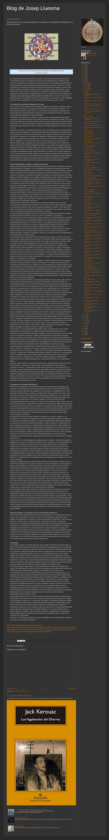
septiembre (86, 88)
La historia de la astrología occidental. (92, 125)
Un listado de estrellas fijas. (21, 818)
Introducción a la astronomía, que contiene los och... (91, 311)
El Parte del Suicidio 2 (89, 134)
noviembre (86, 84)
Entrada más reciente (12, 688)
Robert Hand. (87, 277)
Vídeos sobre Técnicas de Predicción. (92, 275)
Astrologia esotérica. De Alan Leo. (91, 104)
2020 (84, 77)
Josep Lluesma (92, 53)
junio (85, 313)
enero (85, 323)
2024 (84, 69)
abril (85, 317)
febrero (85, 321)
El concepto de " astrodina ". (90, 151)
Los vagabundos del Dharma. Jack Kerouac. (19, 695)
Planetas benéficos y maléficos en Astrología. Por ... (91, 160)
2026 (84, 65)
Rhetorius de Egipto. (88, 130)
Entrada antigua (72, 688)
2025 (84, 67)
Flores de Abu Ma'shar (89, 261)
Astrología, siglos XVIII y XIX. (90, 230)
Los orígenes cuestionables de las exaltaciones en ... (91, 119)
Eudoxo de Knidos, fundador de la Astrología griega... (91, 267)
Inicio (42, 688)
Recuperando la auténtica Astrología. (92, 213)
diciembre (86, 82)
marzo (85, 319)
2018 (84, 81)
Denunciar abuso (86, 338)
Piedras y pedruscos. (88, 171)
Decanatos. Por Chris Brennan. (91, 123)
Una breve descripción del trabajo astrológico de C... (91, 282)
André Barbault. (87, 201)
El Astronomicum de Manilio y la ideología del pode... (91, 146)
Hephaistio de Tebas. (88, 149)
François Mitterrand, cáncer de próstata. (93, 169)
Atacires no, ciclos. (19, 826)
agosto (85, 90)
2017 (84, 326)
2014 (84, 332)
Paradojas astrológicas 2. (89, 189)
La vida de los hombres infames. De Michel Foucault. (92, 207)
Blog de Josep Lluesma (33, 8)
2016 (84, 328)
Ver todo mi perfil (91, 55)
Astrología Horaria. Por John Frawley (92, 138)
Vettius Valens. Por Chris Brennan (91, 270)
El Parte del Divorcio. (88, 140)
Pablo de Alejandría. (88, 132)
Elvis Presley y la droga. (89, 165)
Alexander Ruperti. (88, 199)
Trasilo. (85, 114)
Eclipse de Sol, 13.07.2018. (90, 215)
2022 (84, 73)
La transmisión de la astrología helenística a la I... (90, 304)
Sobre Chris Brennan (88, 116)
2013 (84, 334)
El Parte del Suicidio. (88, 136)
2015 (84, 330)
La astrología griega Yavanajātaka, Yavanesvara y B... (91, 301)
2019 (84, 79)
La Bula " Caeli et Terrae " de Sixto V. (92, 263)
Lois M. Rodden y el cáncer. (90, 167)
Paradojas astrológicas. (89, 191)
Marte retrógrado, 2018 (89, 265)
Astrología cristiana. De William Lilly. (92, 109)
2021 (84, 75)
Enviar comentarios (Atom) (19, 691)
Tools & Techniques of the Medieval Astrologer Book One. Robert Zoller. (31, 809)
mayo (85, 316)
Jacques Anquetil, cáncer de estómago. (92, 175)
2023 (84, 71)
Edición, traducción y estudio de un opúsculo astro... (91, 197)
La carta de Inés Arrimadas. (90, 177)
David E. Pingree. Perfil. (89, 279)
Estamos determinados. (89, 173)
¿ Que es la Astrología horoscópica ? (92, 121)
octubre (86, 86)
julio (85, 92)
